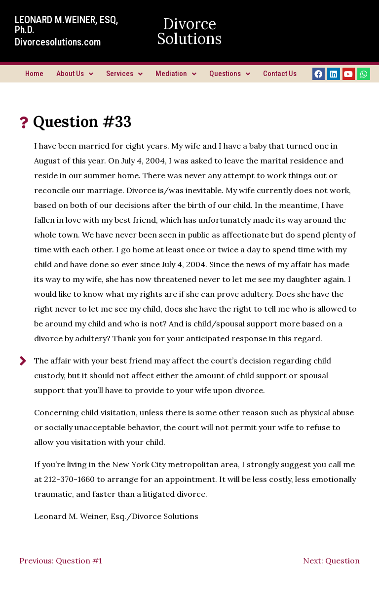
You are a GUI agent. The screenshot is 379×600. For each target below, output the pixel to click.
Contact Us (280, 73)
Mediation (175, 73)
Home (34, 73)
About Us (74, 73)
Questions (229, 73)
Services (124, 73)
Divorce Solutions (189, 31)
